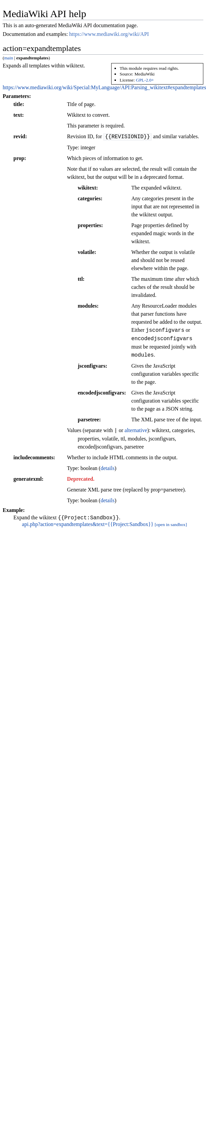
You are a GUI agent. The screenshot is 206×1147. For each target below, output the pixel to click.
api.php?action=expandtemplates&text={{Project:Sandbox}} (87, 525)
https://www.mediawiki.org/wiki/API (109, 34)
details (107, 468)
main (8, 57)
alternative (136, 430)
